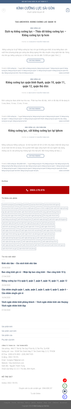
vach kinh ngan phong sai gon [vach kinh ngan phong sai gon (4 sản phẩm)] (30, 223)
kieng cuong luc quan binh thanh (34, 119)
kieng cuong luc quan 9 (45, 70)
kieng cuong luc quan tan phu (30, 170)
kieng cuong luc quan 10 (15, 70)
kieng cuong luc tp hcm (11, 73)
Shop (45, 402)
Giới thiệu (21, 402)
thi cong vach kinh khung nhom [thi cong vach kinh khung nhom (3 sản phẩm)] (50, 212)
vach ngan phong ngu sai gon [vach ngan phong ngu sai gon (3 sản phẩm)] (11, 241)
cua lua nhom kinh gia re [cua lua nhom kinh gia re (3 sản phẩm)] (51, 204)
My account (63, 402)
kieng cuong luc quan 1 (49, 166)
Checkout (56, 402)
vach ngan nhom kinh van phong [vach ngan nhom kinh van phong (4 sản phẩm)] (31, 230)
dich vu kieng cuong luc (30, 68)
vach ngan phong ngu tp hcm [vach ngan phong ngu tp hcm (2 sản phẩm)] (31, 241)
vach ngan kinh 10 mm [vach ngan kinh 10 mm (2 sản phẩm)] (32, 226)
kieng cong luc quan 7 (43, 68)
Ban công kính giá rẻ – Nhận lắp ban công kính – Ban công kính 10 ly (34, 272)
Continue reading (35, 60)
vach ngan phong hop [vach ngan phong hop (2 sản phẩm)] (47, 234)
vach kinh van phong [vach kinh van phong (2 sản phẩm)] (8, 226)
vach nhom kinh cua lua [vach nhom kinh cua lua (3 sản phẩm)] (41, 245)
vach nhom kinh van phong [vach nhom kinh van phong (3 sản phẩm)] (27, 248)
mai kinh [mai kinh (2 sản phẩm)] (36, 212)
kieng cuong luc (27, 116)
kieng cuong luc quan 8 (40, 168)
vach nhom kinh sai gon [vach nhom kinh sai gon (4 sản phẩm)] (9, 248)
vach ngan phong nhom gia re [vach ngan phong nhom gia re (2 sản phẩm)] (11, 245)
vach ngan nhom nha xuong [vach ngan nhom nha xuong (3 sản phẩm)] (51, 230)
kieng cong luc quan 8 (57, 68)
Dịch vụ (27, 402)
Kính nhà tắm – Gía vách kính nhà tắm (19, 263)
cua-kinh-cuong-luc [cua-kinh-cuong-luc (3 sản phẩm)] (8, 204)
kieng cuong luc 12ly (51, 164)
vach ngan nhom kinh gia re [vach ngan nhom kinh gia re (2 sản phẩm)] (10, 230)
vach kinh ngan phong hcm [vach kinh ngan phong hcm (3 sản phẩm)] (10, 223)
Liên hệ (33, 402)
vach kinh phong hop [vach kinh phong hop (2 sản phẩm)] (47, 223)
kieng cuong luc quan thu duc (54, 119)
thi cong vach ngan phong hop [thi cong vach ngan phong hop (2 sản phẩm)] (32, 215)
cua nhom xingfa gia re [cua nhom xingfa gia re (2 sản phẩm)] (28, 208)
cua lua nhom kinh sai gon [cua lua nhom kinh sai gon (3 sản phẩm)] (10, 208)
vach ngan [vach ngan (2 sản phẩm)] (20, 226)
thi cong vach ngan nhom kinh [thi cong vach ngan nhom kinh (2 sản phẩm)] (11, 215)
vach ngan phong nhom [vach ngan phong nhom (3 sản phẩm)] (50, 241)
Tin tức (14, 402)
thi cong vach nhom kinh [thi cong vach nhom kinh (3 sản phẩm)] (50, 215)
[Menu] (4, 10)
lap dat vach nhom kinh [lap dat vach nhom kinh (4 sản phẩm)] (9, 212)
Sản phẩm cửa (7, 335)
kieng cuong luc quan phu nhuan (57, 168)
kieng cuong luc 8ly (7, 166)
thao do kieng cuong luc (26, 73)
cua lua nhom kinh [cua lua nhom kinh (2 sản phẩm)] (36, 204)
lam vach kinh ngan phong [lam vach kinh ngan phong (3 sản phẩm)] (59, 208)
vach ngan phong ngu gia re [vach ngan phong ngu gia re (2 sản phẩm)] (45, 237)
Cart (49, 402)
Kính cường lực (35, 28)
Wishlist (39, 402)
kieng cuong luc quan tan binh (11, 170)
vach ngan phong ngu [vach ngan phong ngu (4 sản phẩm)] (28, 237)
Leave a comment (64, 73)
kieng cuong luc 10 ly (38, 164)
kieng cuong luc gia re (39, 116)
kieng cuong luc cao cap (20, 166)
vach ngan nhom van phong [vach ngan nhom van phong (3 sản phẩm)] (30, 234)
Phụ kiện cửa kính (8, 340)
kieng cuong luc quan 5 (11, 168)
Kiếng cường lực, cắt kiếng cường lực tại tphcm (35, 130)
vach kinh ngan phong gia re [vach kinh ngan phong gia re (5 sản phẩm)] (57, 219)
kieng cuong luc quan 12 (30, 70)
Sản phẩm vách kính (9, 331)
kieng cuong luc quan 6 (25, 168)
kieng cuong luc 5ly (63, 164)
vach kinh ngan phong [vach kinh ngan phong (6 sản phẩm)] (40, 219)
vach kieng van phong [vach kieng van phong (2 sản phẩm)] (8, 219)
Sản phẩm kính (41, 127)
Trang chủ (7, 402)
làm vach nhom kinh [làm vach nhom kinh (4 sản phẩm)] (25, 212)
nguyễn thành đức (43, 42)
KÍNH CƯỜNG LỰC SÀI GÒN (35, 8)
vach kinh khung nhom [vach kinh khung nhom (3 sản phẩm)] (24, 219)
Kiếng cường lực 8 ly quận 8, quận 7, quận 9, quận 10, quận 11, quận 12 (34, 280)
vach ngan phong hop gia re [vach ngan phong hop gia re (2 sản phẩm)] (10, 237)
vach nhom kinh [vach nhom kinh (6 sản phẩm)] (27, 245)
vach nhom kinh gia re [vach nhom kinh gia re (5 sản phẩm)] (57, 245)
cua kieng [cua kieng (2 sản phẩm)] (18, 204)
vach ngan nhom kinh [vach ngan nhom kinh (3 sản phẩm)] (47, 226)
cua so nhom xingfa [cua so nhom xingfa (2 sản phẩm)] (43, 208)
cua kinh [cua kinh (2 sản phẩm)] (26, 204)
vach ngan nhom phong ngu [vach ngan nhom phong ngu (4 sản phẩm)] (11, 234)
